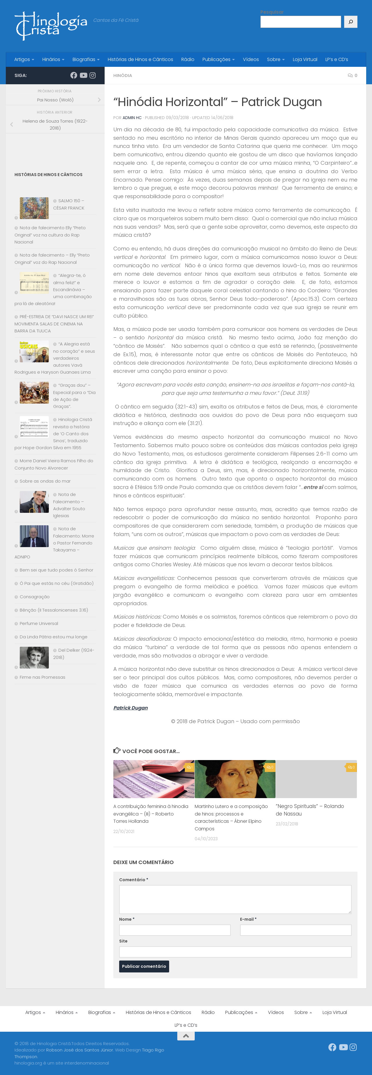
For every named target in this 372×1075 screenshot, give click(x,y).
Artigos (22, 59)
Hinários (51, 59)
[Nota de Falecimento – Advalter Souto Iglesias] (32, 503)
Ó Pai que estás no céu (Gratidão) (57, 583)
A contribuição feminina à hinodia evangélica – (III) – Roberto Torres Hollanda (145, 813)
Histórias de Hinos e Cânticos (140, 59)
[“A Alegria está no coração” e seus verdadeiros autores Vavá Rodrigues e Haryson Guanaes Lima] (32, 353)
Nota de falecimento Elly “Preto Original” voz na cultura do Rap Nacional (50, 235)
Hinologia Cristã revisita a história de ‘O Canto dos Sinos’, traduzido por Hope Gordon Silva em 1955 (53, 433)
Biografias (84, 59)
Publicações (216, 59)
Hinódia (123, 75)
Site (123, 941)
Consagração (35, 597)
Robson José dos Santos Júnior (79, 1050)
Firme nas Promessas (42, 677)
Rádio (187, 59)
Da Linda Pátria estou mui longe (53, 637)
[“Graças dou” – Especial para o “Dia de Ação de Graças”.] (32, 394)
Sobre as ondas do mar (45, 481)
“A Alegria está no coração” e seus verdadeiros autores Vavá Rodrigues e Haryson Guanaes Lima (55, 358)
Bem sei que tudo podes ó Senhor (56, 570)
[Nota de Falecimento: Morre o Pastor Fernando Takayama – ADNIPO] (32, 537)
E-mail (248, 919)
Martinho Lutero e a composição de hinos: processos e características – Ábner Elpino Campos (231, 817)
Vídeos (251, 59)
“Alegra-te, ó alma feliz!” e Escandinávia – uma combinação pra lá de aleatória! (53, 289)
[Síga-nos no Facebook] (73, 75)
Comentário (133, 879)
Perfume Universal (39, 623)
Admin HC (132, 118)
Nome (127, 919)
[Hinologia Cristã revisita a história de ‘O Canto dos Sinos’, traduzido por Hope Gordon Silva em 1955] (32, 428)
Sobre (273, 59)
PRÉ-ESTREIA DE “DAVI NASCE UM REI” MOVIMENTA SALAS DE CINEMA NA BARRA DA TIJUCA (54, 323)
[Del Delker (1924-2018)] (32, 659)
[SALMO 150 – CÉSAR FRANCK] (32, 209)
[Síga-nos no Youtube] (83, 75)
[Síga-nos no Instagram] (92, 75)
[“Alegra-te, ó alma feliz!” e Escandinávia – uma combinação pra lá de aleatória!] (32, 284)
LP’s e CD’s (337, 59)
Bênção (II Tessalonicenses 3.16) (54, 610)
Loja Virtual (305, 59)
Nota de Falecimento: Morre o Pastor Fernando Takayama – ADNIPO (54, 543)
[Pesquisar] (350, 22)
